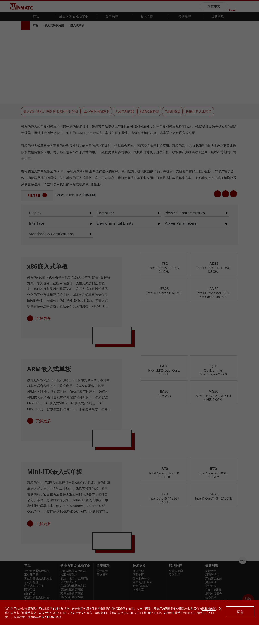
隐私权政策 (209, 608)
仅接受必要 (29, 613)
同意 (240, 612)
